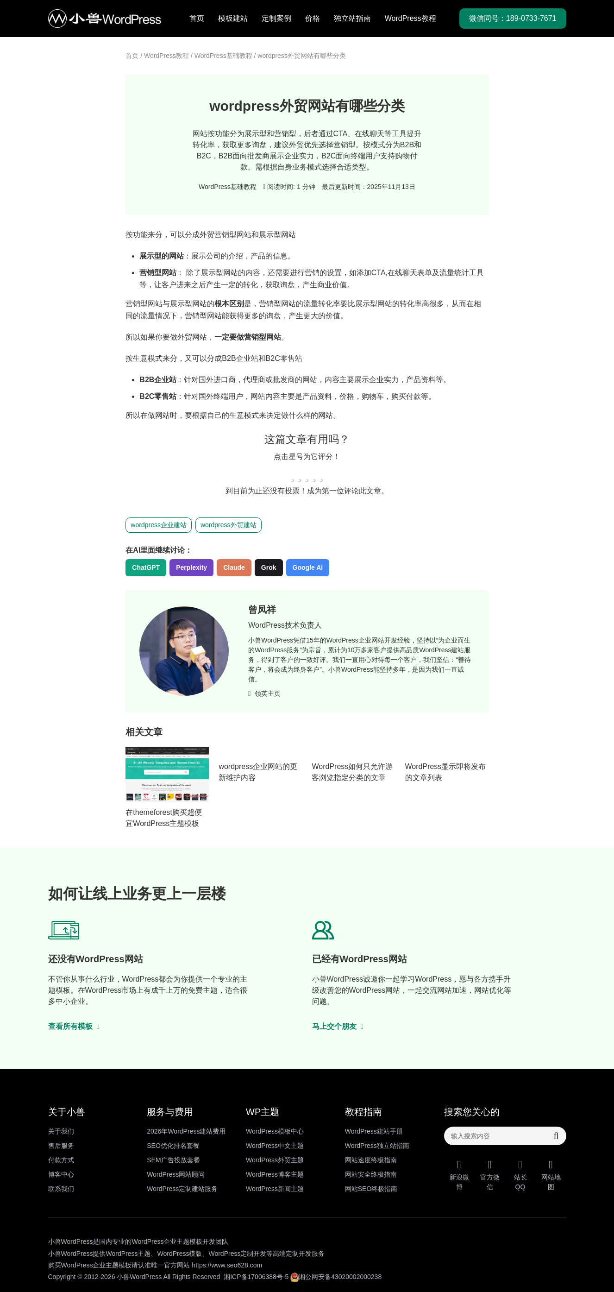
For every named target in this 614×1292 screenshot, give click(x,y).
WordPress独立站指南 (377, 1145)
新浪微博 (459, 1175)
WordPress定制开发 (237, 1253)
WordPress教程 (410, 18)
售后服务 (61, 1145)
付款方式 (61, 1160)
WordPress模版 (179, 1253)
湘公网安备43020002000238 (336, 1276)
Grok (268, 567)
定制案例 (276, 18)
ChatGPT (146, 567)
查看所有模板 (74, 1026)
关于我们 (61, 1131)
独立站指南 (352, 18)
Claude (234, 567)
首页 (196, 18)
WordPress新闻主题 (275, 1188)
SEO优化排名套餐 (173, 1145)
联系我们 (61, 1188)
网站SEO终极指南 (371, 1188)
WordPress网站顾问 (176, 1174)
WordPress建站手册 (374, 1131)
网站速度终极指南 (371, 1160)
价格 (312, 18)
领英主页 (264, 693)
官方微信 (490, 1175)
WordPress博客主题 (275, 1174)
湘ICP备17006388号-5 (256, 1276)
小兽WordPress (139, 1276)
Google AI (308, 567)
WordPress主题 (128, 1253)
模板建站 (233, 18)
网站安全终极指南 (371, 1174)
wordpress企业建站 (159, 525)
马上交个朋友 (338, 1026)
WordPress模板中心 (275, 1131)
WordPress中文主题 (275, 1145)
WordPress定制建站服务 (182, 1188)
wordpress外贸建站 (228, 525)
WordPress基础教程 (223, 55)
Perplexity (191, 567)
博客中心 (61, 1174)
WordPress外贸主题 (275, 1160)
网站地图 (551, 1175)
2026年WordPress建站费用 (186, 1131)
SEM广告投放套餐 (173, 1160)
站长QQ (520, 1175)
